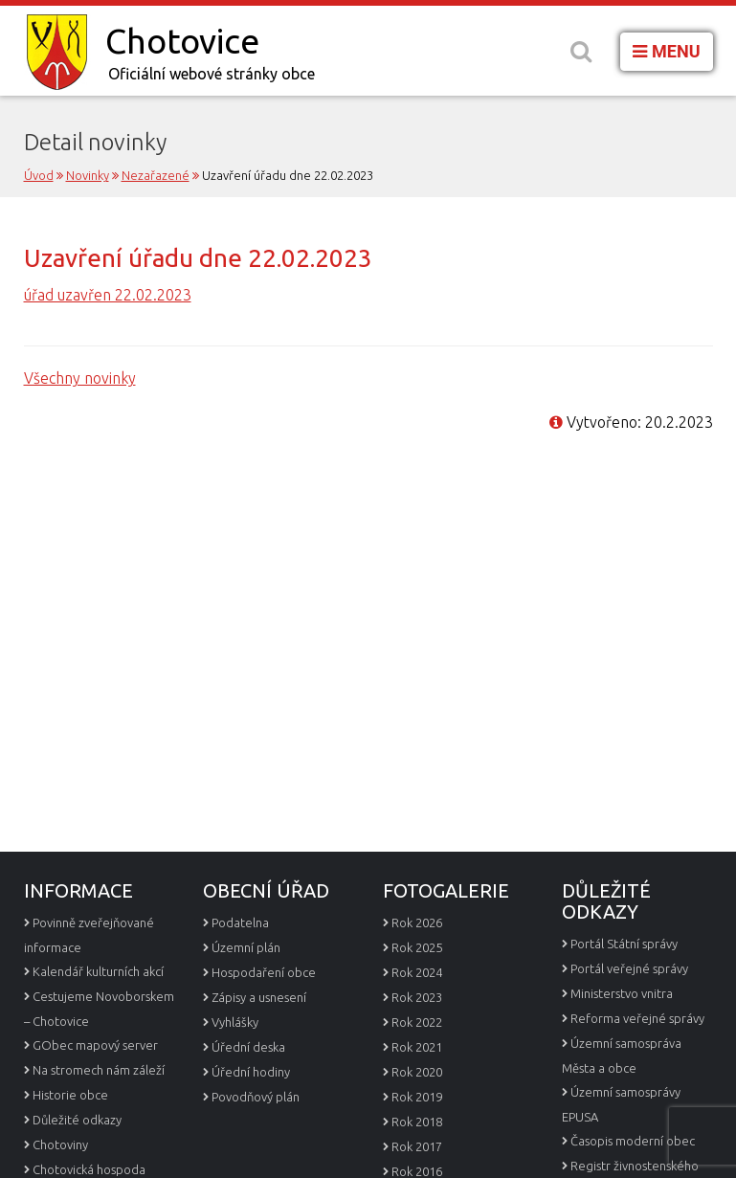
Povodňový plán (256, 1096)
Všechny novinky (80, 378)
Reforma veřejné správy (637, 1018)
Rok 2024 (416, 972)
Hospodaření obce (264, 972)
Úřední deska (248, 1047)
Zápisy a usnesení (259, 997)
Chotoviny (60, 1144)
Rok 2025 (416, 947)
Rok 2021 (416, 1047)
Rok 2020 (416, 1071)
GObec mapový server (95, 1045)
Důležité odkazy (77, 1119)
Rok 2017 (416, 1146)
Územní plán (246, 947)
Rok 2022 (416, 1022)
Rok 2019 (416, 1096)
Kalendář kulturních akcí (98, 971)
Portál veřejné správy (629, 968)
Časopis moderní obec (632, 1140)
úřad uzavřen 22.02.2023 (107, 294)
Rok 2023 (416, 997)
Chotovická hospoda (89, 1169)
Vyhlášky (235, 1022)
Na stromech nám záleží (99, 1070)
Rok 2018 (416, 1121)
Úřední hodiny (251, 1071)
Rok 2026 (416, 922)
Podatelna (240, 922)
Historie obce (70, 1094)
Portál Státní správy (624, 943)
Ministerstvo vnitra (621, 993)
